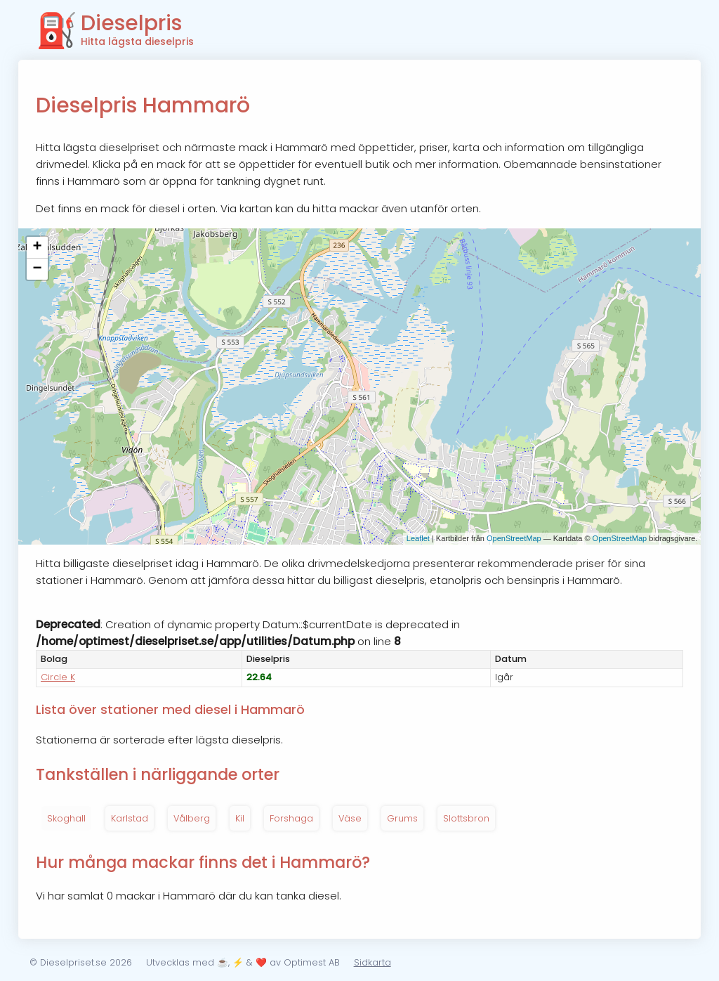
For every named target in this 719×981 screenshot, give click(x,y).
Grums (402, 818)
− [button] (36, 269)
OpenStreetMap (514, 538)
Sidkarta (372, 962)
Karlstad (129, 818)
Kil (239, 818)
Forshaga (291, 818)
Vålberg (191, 818)
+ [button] (36, 247)
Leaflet (418, 538)
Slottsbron (466, 818)
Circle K (58, 677)
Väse (350, 818)
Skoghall (66, 818)
